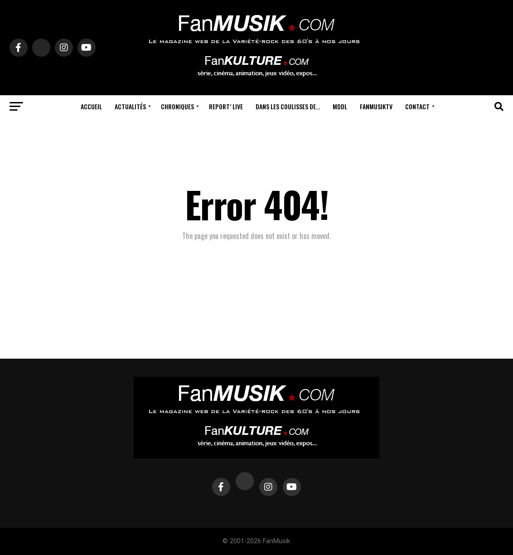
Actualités (130, 106)
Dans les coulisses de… (288, 106)
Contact (417, 106)
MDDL (340, 106)
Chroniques (177, 106)
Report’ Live (226, 106)
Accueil (91, 106)
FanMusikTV (376, 106)
